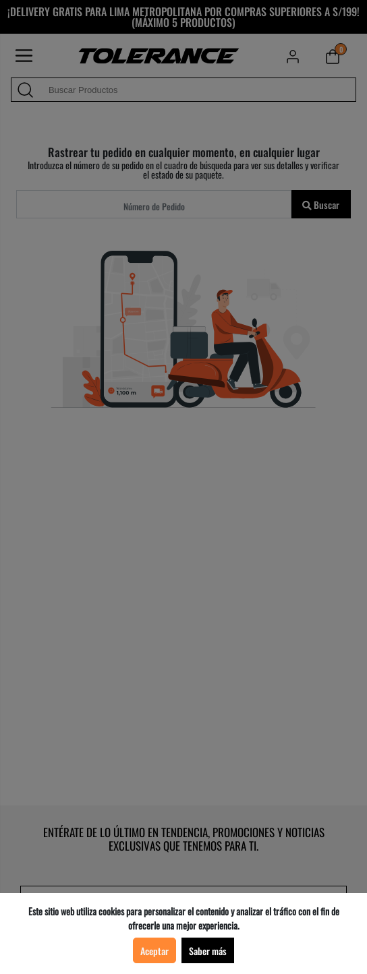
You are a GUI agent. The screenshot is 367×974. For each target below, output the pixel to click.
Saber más (208, 951)
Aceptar (154, 951)
